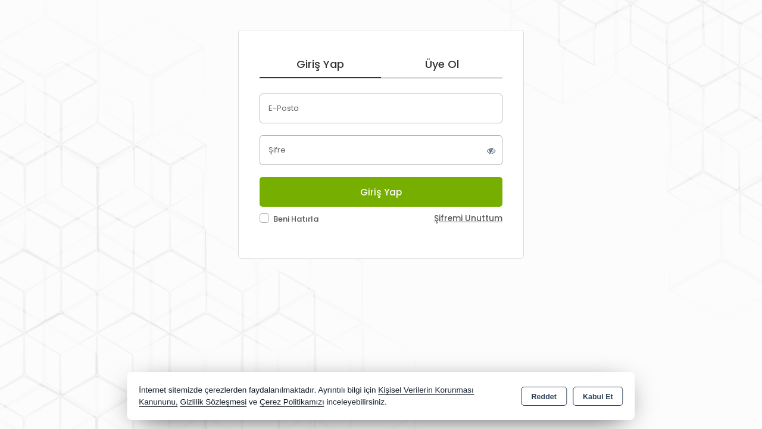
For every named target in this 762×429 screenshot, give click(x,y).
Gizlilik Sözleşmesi (213, 401)
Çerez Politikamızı (292, 401)
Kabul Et (598, 397)
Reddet (544, 397)
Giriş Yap (320, 64)
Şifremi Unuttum (468, 218)
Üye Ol (442, 64)
